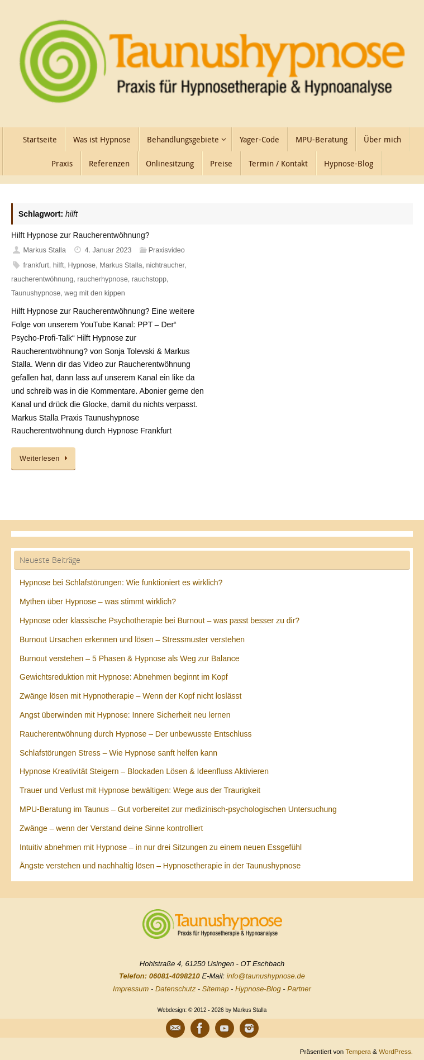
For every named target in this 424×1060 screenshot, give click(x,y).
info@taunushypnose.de (266, 976)
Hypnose (82, 265)
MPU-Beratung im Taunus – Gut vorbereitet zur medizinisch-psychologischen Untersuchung (178, 809)
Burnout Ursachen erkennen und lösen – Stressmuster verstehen (132, 639)
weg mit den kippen (94, 293)
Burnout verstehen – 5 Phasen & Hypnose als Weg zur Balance (130, 658)
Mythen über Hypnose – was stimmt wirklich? (98, 601)
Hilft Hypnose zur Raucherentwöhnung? (80, 235)
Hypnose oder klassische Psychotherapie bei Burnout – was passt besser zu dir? (159, 620)
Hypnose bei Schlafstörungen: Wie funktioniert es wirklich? (121, 582)
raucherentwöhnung (42, 279)
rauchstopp (149, 279)
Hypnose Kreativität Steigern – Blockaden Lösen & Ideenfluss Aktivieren (144, 771)
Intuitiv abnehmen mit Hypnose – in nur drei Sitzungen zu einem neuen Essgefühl (161, 847)
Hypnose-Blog (258, 989)
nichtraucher (165, 265)
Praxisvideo (167, 250)
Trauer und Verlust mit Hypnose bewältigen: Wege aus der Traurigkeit (140, 790)
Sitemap (215, 989)
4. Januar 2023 (108, 250)
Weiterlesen (45, 458)
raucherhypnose (102, 279)
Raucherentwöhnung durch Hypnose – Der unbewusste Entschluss (136, 733)
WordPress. (396, 1051)
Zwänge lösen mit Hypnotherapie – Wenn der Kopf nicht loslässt (130, 695)
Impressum (131, 989)
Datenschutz (175, 989)
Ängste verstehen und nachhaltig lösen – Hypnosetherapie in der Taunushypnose (160, 865)
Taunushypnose (35, 293)
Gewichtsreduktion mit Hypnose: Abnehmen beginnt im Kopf (124, 676)
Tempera (357, 1051)
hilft (58, 265)
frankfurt (36, 265)
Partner (299, 989)
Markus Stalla (44, 250)
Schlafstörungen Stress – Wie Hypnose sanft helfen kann (118, 752)
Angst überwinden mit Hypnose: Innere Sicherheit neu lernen (125, 714)
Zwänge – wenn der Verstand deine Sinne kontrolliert (111, 828)
